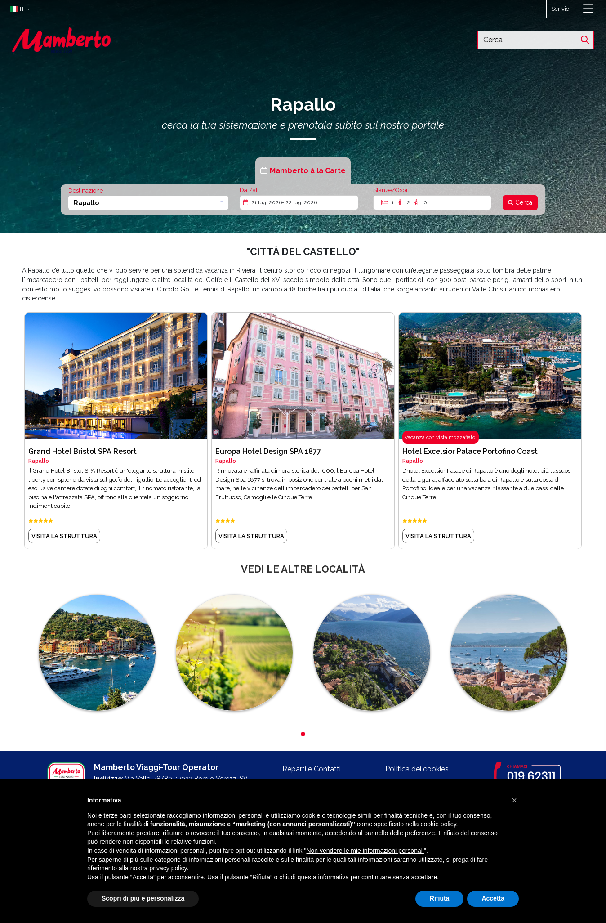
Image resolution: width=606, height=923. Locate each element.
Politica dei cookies (417, 769)
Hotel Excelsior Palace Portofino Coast (470, 451)
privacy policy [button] (168, 868)
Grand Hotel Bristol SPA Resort (82, 451)
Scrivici (560, 8)
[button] (18, 8)
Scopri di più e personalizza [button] (143, 898)
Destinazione (85, 190)
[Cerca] (520, 202)
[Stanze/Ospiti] (432, 202)
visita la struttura (64, 536)
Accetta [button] (492, 898)
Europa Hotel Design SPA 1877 (268, 451)
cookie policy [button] (438, 824)
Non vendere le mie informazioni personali (364, 850)
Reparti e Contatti (311, 769)
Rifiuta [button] (440, 898)
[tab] (303, 170)
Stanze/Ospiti (391, 190)
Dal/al (249, 190)
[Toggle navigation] (588, 9)
